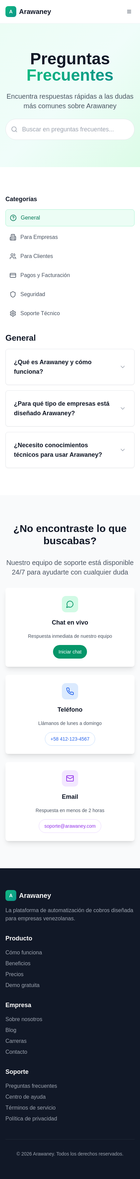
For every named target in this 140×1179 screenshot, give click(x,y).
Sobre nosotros (23, 1019)
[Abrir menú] (129, 11)
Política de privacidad (31, 1118)
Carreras (16, 1041)
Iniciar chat (70, 652)
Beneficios (18, 963)
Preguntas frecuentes (31, 1086)
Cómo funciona (23, 952)
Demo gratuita (22, 985)
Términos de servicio (30, 1108)
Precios (14, 974)
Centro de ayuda (25, 1097)
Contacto (16, 1052)
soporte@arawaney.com (70, 826)
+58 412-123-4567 (70, 739)
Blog (10, 1030)
